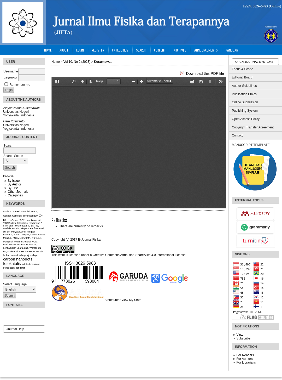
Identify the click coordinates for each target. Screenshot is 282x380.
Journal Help (15, 329)
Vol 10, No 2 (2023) (76, 62)
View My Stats (131, 300)
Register (98, 49)
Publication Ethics (244, 94)
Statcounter (112, 300)
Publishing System (245, 110)
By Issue (14, 181)
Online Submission (245, 102)
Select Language (15, 284)
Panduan (232, 49)
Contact (237, 135)
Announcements (206, 49)
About (64, 49)
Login (80, 49)
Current (160, 49)
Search (141, 49)
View (239, 335)
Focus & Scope (242, 69)
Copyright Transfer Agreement (253, 127)
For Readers (245, 355)
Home (48, 49)
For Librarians (246, 362)
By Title (13, 188)
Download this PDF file (205, 73)
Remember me (19, 85)
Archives (180, 49)
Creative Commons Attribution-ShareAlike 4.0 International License (139, 255)
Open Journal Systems (254, 61)
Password (10, 78)
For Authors (244, 359)
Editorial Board (242, 77)
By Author (14, 184)
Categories (15, 195)
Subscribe (243, 338)
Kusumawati (103, 62)
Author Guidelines (244, 86)
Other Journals (18, 192)
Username (10, 71)
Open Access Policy (246, 119)
